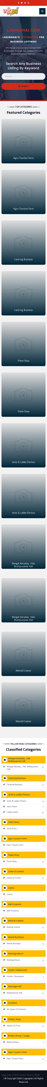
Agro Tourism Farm (23, 158)
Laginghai (28, 1078)
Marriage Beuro (13, 953)
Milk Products (12, 904)
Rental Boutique (14, 937)
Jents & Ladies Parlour (23, 462)
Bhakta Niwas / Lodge (17, 1035)
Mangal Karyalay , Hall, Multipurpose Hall (23, 565)
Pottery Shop (12, 1019)
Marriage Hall (12, 986)
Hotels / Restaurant (15, 970)
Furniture (10, 1003)
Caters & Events (14, 871)
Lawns (9, 888)
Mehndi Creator (23, 670)
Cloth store (11, 822)
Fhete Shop (23, 360)
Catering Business (23, 259)
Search (23, 86)
